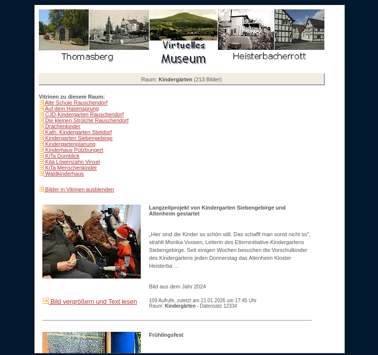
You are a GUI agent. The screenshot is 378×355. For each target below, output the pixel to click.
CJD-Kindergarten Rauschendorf (84, 114)
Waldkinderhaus (64, 174)
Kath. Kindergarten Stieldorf (78, 132)
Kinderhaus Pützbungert (73, 150)
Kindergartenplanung (69, 144)
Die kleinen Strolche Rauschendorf (86, 120)
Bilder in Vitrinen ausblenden (79, 189)
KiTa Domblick (62, 156)
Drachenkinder (62, 126)
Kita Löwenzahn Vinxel (72, 162)
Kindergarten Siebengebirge (78, 138)
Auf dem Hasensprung (71, 108)
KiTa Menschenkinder (70, 168)
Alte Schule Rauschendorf (76, 103)
